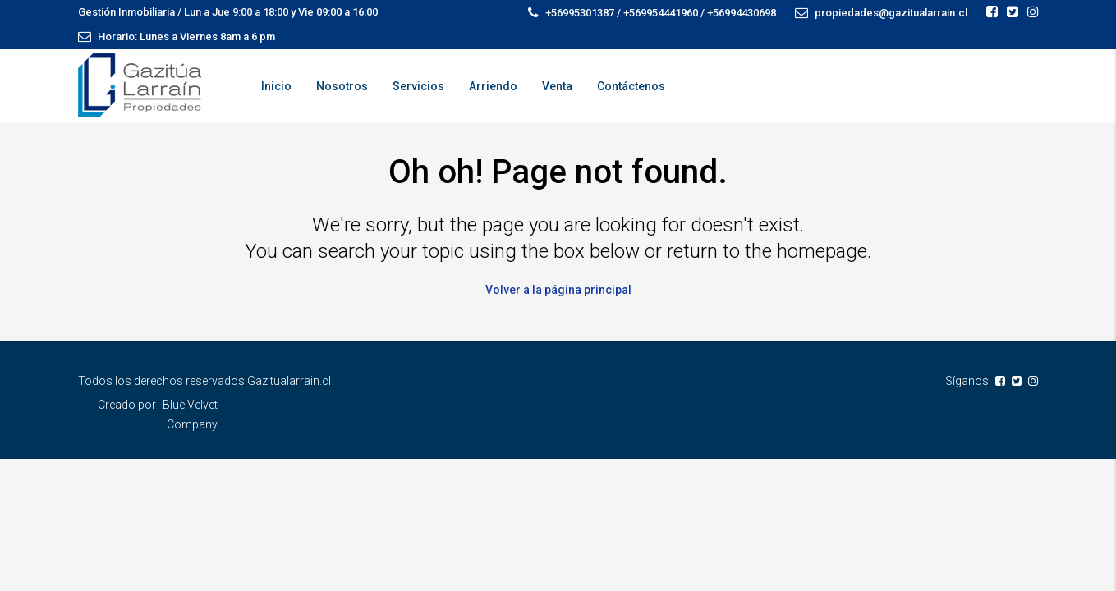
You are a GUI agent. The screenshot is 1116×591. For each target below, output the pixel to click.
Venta (557, 86)
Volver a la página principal (558, 289)
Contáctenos (631, 86)
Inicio (276, 86)
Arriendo (493, 86)
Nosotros (342, 86)
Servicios (418, 86)
